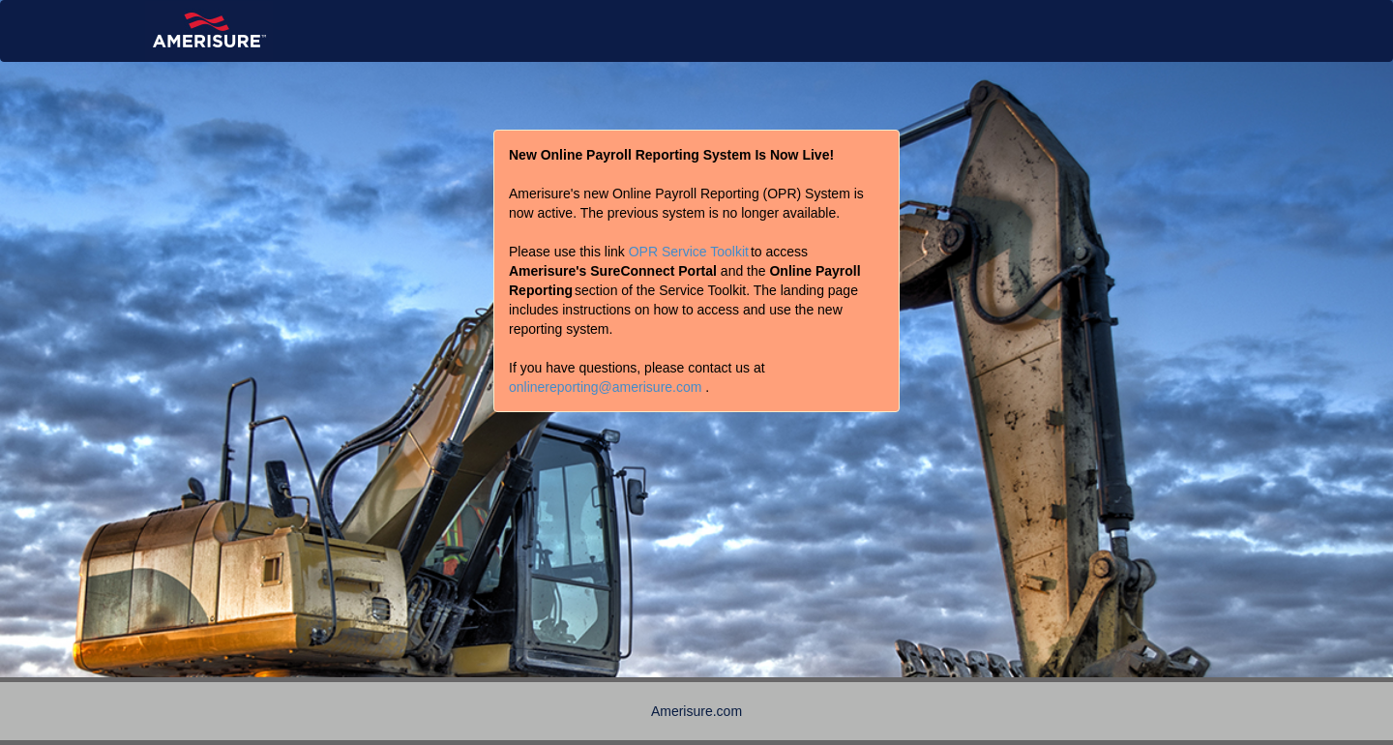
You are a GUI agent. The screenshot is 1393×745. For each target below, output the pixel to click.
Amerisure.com (696, 711)
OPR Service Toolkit (689, 251)
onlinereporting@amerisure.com (605, 387)
